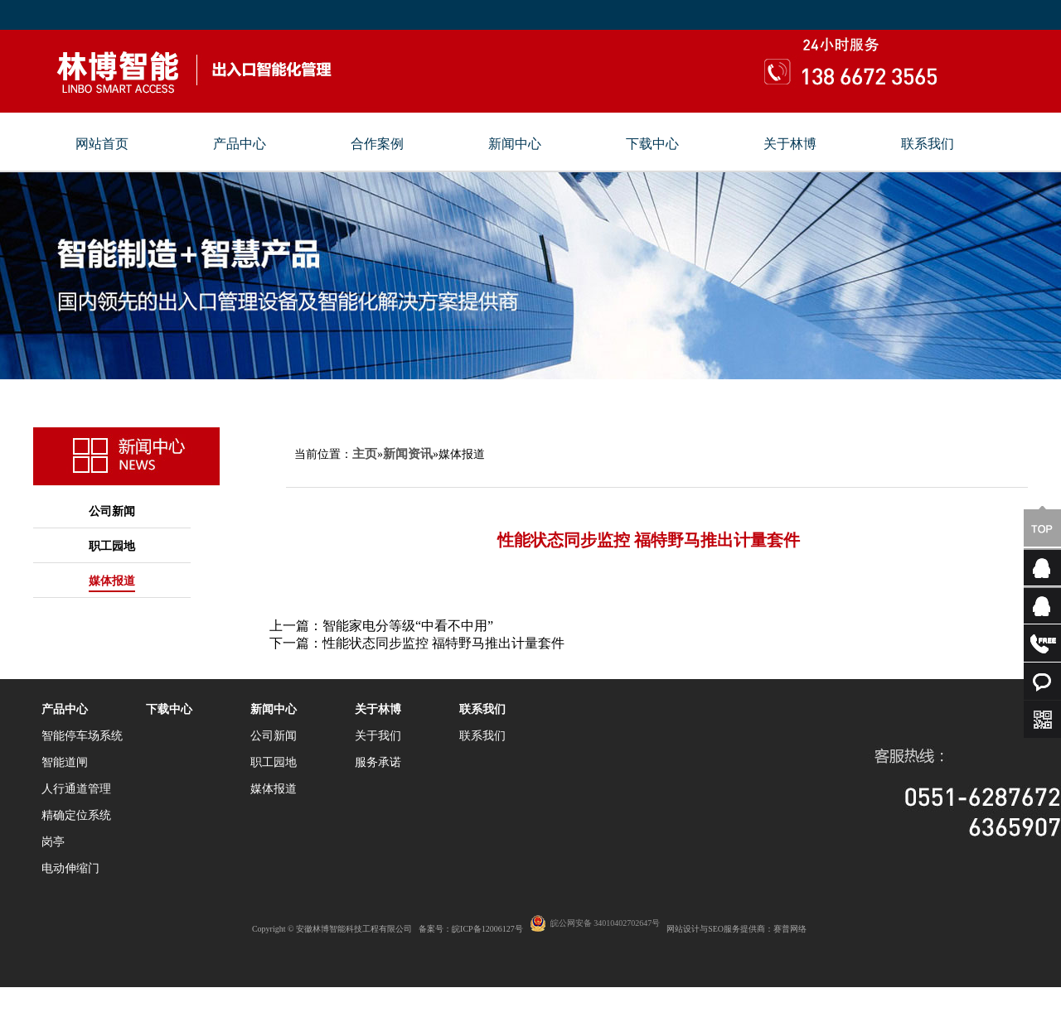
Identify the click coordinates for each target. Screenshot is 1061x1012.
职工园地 (112, 546)
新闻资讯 (408, 453)
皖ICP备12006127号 (487, 928)
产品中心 (239, 144)
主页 (364, 453)
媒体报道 (112, 581)
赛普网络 (790, 928)
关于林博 (789, 144)
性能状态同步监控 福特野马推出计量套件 (443, 643)
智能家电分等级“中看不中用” (407, 626)
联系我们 (927, 144)
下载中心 (652, 144)
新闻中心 (514, 144)
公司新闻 (112, 511)
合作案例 (377, 144)
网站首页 (101, 144)
